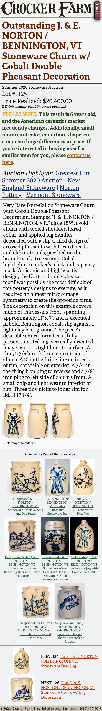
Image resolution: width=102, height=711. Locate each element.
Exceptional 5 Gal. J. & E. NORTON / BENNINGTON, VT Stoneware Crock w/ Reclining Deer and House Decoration (22, 566)
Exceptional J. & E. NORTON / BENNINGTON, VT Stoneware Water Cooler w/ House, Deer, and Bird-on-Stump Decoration (55, 568)
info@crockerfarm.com (60, 708)
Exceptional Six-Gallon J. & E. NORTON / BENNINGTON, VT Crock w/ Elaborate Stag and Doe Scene (35, 630)
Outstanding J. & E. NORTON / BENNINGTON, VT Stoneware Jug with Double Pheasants (84, 564)
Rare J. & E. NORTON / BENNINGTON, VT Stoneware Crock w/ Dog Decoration (68, 690)
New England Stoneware (41, 184)
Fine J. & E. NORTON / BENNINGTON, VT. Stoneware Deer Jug (83, 506)
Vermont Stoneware (53, 194)
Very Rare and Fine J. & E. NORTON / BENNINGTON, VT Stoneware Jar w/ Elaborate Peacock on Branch (69, 632)
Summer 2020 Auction (32, 180)
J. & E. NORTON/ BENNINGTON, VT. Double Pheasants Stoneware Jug (57, 506)
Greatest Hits (73, 173)
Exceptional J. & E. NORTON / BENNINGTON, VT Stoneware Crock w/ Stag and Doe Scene (25, 506)
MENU (97, 10)
